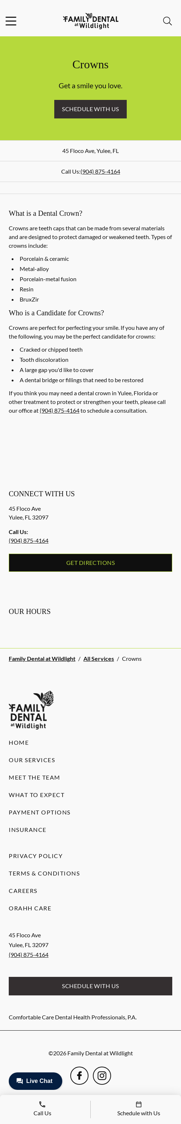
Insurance (28, 829)
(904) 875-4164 (100, 171)
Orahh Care (30, 908)
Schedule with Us (90, 108)
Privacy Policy (36, 855)
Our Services (32, 759)
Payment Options (40, 812)
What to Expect (36, 794)
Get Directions (90, 562)
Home (19, 742)
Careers (23, 890)
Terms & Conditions (44, 873)
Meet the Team (34, 777)
